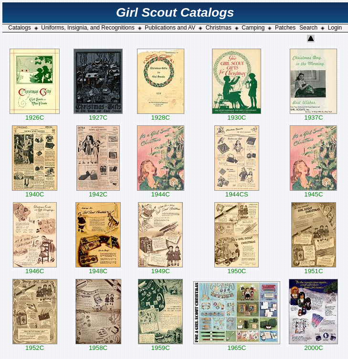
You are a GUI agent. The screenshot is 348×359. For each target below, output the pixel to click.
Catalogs (19, 27)
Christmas (219, 27)
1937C (313, 114)
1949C (160, 268)
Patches (285, 27)
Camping (253, 27)
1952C (34, 344)
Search (308, 27)
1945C (313, 191)
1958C (98, 344)
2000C (313, 344)
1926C (35, 114)
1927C (98, 114)
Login (335, 27)
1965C (236, 344)
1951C (313, 268)
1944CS (236, 191)
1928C (160, 114)
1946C (35, 268)
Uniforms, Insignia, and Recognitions (87, 27)
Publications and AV (170, 27)
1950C (236, 268)
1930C (236, 114)
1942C (98, 191)
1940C (34, 191)
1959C (160, 344)
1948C (98, 268)
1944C (160, 191)
